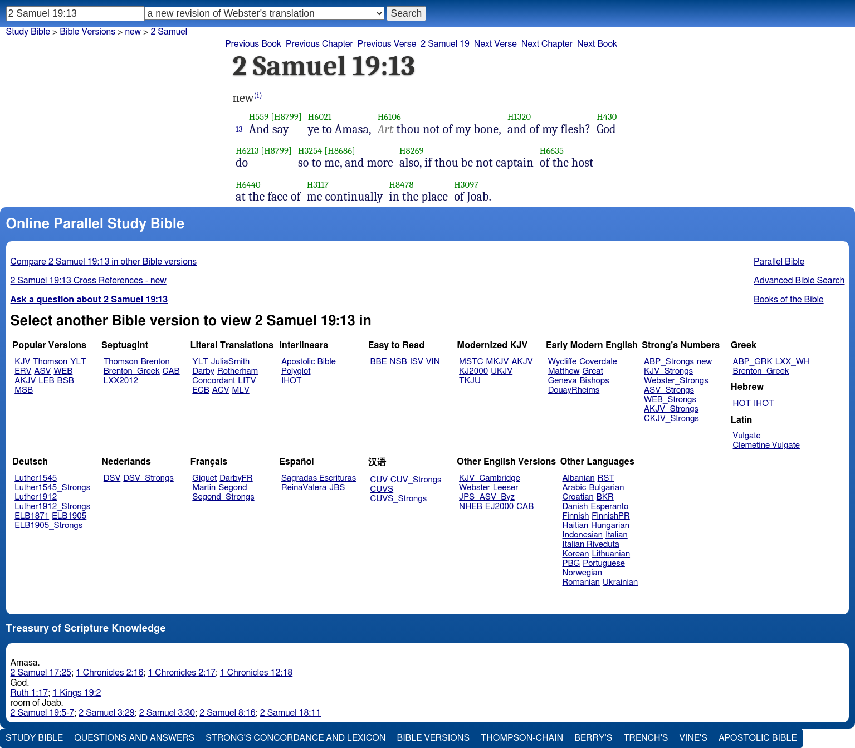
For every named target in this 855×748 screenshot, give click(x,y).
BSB (65, 381)
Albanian (579, 478)
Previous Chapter (319, 44)
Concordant (213, 381)
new (133, 31)
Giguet (204, 478)
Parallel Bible (779, 261)
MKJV (497, 362)
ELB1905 (69, 516)
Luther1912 (35, 497)
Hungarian (610, 525)
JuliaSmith (230, 362)
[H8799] (286, 116)
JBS (337, 487)
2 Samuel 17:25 (41, 672)
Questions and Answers (134, 738)
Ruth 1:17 (29, 692)
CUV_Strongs (415, 480)
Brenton (155, 362)
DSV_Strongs (148, 478)
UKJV (501, 371)
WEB (62, 371)
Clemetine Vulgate (766, 445)
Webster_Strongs (676, 381)
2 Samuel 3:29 (106, 712)
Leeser (505, 487)
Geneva (562, 381)
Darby (203, 371)
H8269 (411, 150)
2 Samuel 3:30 (167, 712)
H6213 (247, 150)
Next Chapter (547, 44)
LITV (247, 381)
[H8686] (339, 150)
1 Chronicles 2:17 (181, 672)
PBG (571, 563)
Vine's (693, 738)
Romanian (581, 582)
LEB (46, 381)
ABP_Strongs (669, 362)
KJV (22, 362)
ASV (42, 371)
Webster (474, 487)
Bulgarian (606, 487)
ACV (220, 390)
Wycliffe (562, 362)
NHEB (470, 506)
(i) (258, 95)
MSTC (471, 362)
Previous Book (253, 44)
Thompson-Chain (522, 738)
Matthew (564, 371)
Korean (576, 554)
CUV (379, 480)
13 (239, 129)
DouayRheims (574, 390)
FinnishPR (611, 516)
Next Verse (495, 44)
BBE (378, 362)
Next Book (597, 44)
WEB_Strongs (670, 399)
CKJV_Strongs (671, 418)
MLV (240, 390)
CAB (171, 371)
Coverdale (598, 362)
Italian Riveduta (591, 544)
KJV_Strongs (668, 371)
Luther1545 (35, 478)
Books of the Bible (789, 299)
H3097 (466, 184)
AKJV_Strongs (671, 409)
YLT (78, 362)
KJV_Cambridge (489, 478)
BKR (605, 497)
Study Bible (28, 31)
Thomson (50, 362)
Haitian (576, 525)
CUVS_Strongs (398, 499)
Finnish (576, 516)
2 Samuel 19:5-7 (43, 712)
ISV (416, 362)
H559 (259, 116)
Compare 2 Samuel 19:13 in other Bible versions (104, 261)
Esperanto (610, 506)
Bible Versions (87, 31)
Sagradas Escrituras (318, 478)
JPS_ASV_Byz (487, 497)
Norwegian (582, 573)
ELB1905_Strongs (48, 525)
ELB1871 (31, 516)
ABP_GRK (753, 362)
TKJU (470, 381)
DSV (112, 478)
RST (606, 478)
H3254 (310, 150)
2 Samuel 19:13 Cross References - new (89, 280)
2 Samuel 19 (445, 44)
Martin (204, 487)
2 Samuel (168, 31)
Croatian (578, 497)
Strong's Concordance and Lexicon (295, 738)
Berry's (593, 738)
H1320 (519, 116)
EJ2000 (499, 506)
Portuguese (604, 563)
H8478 (401, 184)
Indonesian (583, 535)
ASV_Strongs (669, 390)
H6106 (389, 116)
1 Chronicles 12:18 (256, 672)
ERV (22, 371)
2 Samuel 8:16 (227, 712)
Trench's (645, 738)
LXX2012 (121, 381)
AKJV (25, 381)
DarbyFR (236, 478)
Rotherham (237, 371)
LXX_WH (792, 362)
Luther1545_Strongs (52, 487)
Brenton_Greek (132, 371)
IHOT (291, 381)
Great (593, 371)
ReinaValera (303, 487)
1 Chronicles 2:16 (109, 672)
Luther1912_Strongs (52, 506)
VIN (433, 362)
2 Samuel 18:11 (290, 712)
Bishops (594, 381)
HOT (742, 403)
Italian (616, 535)
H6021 (319, 116)
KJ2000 (473, 371)
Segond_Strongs (223, 497)
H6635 (552, 150)
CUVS (382, 489)
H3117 (318, 184)
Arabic (575, 487)
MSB (23, 390)
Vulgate (747, 436)
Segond (232, 487)
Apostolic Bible (758, 738)
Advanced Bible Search (799, 280)
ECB (200, 390)
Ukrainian (620, 582)
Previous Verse (387, 44)
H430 (607, 116)
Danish (575, 506)
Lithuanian (611, 554)
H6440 (248, 184)
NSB (398, 362)
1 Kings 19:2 (76, 692)
